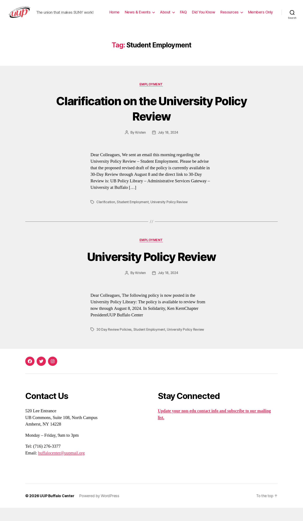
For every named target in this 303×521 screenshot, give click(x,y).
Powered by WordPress (100, 509)
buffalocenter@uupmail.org (62, 466)
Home (145, 15)
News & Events (168, 15)
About (195, 15)
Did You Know (233, 15)
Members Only (260, 22)
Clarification (105, 215)
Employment (152, 97)
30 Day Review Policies (114, 343)
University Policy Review (170, 215)
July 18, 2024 (168, 146)
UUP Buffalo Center (57, 509)
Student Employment (133, 215)
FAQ (213, 15)
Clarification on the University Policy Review (152, 121)
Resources (259, 15)
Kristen (140, 146)
